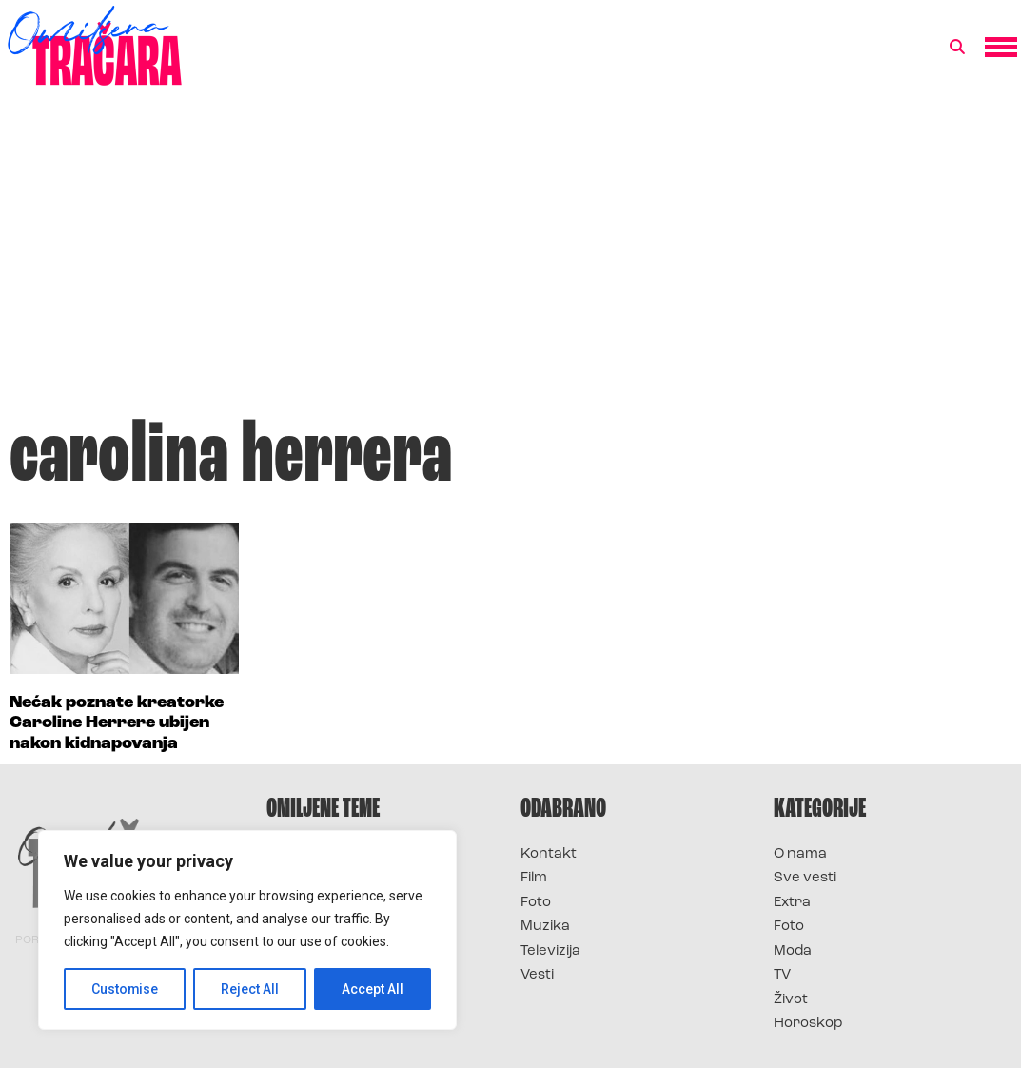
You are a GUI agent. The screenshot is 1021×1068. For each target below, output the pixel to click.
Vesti (537, 975)
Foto (535, 903)
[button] (957, 47)
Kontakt (548, 854)
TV (782, 975)
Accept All (372, 989)
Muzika (545, 927)
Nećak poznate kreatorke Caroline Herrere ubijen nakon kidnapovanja (117, 723)
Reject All (251, 989)
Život (791, 1000)
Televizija (550, 951)
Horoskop (808, 1024)
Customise (125, 989)
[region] (247, 930)
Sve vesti (805, 878)
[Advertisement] (510, 261)
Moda (793, 951)
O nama (800, 854)
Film (533, 878)
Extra (792, 903)
